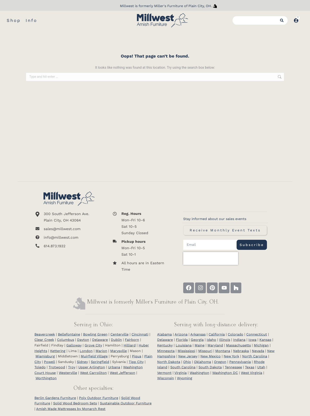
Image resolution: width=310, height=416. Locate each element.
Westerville (68, 373)
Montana (222, 351)
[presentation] (210, 258)
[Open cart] (303, 18)
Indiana (239, 340)
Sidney (82, 362)
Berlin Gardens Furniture (55, 398)
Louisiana (184, 345)
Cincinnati (140, 334)
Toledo (40, 367)
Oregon (220, 362)
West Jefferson (122, 373)
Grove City (93, 345)
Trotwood (57, 367)
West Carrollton (93, 373)
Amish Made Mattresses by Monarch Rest (70, 409)
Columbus (65, 340)
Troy (71, 367)
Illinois (224, 340)
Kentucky (165, 345)
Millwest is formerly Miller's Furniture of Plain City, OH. (166, 6)
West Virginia (251, 373)
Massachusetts (238, 345)
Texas (249, 367)
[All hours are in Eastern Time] (140, 266)
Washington (199, 373)
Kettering (57, 351)
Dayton (83, 340)
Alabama (164, 334)
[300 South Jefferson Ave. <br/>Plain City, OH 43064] (69, 217)
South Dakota (210, 367)
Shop (14, 20)
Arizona (181, 334)
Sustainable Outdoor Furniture (126, 403)
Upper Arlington (91, 367)
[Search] (283, 20)
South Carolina (182, 367)
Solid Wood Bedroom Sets (75, 403)
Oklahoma (202, 362)
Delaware (100, 340)
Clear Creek (44, 340)
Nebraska (241, 351)
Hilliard (130, 345)
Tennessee (233, 367)
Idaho (211, 340)
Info (31, 20)
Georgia (197, 340)
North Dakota (168, 362)
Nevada (258, 351)
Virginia (180, 373)
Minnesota (166, 351)
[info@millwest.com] (69, 237)
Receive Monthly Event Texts (225, 230)
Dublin (116, 340)
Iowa (252, 340)
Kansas (265, 340)
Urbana (114, 367)
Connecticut (256, 334)
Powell (49, 362)
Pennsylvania (240, 362)
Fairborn (132, 340)
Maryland (215, 345)
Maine (200, 345)
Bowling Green (95, 334)
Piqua (136, 356)
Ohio (187, 362)
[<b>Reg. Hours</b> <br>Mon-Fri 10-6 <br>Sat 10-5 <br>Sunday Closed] (140, 223)
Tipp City (136, 362)
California (217, 334)
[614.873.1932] (69, 246)
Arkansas (198, 334)
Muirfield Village (94, 356)
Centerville (119, 334)
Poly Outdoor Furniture (98, 398)
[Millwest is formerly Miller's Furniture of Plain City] (215, 6)
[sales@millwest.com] (69, 229)
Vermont (164, 373)
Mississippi (186, 351)
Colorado (235, 334)
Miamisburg (45, 356)
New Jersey (187, 356)
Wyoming (184, 378)
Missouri (205, 351)
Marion (101, 351)
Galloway (74, 345)
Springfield (100, 362)
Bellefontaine (69, 334)
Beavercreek (44, 334)
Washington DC (225, 373)
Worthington (46, 378)
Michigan (261, 345)
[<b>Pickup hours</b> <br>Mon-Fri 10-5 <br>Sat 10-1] (140, 248)
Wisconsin (165, 378)
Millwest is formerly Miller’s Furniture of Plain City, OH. (153, 302)
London (86, 351)
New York (231, 356)
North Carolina (254, 356)
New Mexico (210, 356)
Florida (182, 340)
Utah (261, 367)
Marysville (118, 351)
